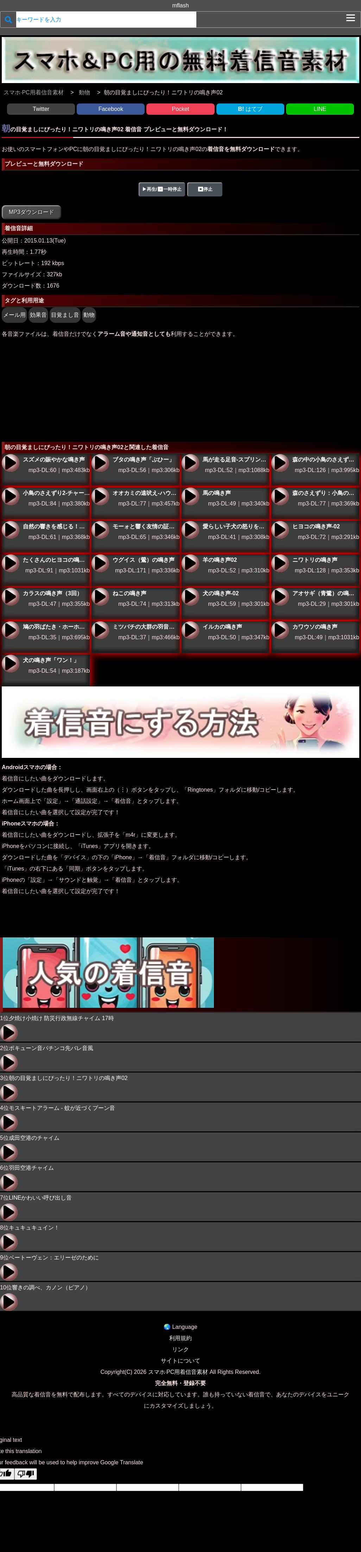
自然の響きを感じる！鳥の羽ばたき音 (10, 530)
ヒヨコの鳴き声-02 (280, 530)
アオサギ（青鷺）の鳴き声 (280, 596)
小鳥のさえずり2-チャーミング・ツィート (10, 496)
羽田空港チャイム (31, 1168)
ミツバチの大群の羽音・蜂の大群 (100, 630)
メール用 (14, 315)
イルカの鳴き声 (190, 630)
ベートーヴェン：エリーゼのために (54, 1258)
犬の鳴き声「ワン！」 (10, 663)
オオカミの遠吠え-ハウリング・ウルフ (100, 496)
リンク (180, 1349)
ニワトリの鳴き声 (280, 563)
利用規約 (180, 1338)
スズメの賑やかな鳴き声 (10, 463)
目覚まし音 (65, 315)
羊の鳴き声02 (190, 563)
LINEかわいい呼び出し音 (40, 1198)
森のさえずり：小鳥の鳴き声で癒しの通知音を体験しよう (280, 496)
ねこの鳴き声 (100, 596)
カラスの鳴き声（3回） (10, 596)
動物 (89, 315)
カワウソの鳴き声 (280, 630)
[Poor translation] (25, 1474)
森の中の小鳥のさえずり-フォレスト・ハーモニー (280, 463)
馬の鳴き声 (190, 496)
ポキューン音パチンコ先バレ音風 (51, 1048)
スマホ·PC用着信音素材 (178, 1372)
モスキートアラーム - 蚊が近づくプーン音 (62, 1108)
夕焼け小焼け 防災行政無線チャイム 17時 (61, 1018)
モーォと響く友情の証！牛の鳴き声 (100, 530)
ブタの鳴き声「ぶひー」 (100, 463)
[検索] (8, 19)
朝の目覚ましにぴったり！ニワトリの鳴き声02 (68, 1078)
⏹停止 (205, 189)
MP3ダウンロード (31, 212)
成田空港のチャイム (34, 1138)
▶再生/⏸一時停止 (162, 189)
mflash (180, 5)
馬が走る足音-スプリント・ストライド (190, 463)
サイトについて (180, 1361)
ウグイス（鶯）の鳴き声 (100, 563)
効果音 (38, 315)
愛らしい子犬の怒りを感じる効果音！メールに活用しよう (190, 530)
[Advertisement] (180, 389)
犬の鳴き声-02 (190, 596)
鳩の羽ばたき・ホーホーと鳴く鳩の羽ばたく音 (10, 630)
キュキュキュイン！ (34, 1228)
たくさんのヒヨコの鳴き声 (10, 563)
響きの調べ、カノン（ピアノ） (51, 1287)
